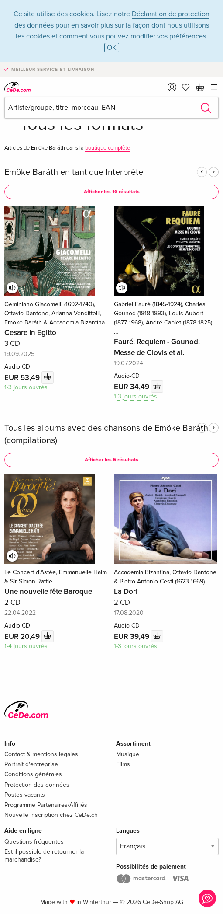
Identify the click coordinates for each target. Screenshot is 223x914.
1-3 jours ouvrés (26, 387)
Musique (127, 754)
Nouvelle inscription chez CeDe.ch (51, 815)
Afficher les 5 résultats (111, 460)
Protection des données (36, 784)
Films (123, 764)
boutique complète (107, 147)
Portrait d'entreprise (31, 764)
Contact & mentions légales (41, 754)
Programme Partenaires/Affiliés (45, 805)
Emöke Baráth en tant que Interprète (73, 172)
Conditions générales (33, 774)
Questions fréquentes (34, 841)
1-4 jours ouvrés (26, 646)
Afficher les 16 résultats (112, 191)
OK (112, 47)
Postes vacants (24, 795)
